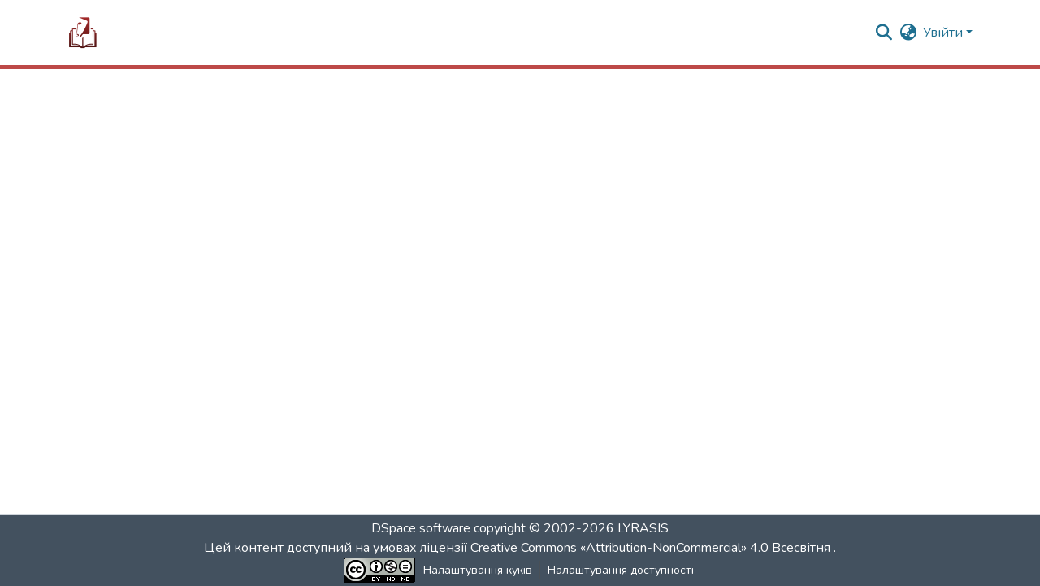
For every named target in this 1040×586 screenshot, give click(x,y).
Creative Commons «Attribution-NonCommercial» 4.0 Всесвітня (652, 548)
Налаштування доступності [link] (621, 570)
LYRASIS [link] (643, 528)
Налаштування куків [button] (477, 570)
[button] (83, 32)
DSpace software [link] (420, 528)
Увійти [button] (944, 32)
